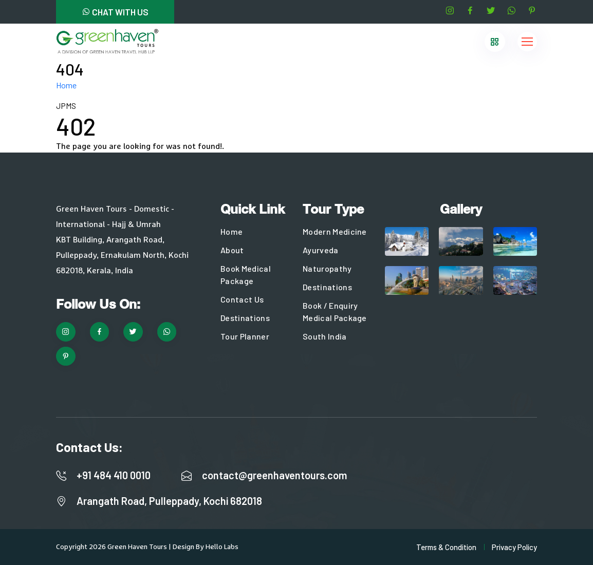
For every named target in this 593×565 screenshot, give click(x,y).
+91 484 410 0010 (114, 475)
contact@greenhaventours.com (274, 475)
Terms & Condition (446, 547)
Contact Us (242, 299)
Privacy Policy (514, 547)
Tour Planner (244, 336)
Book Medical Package (245, 274)
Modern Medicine (335, 231)
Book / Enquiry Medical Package (335, 311)
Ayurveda (321, 250)
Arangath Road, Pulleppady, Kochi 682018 (169, 501)
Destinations (245, 318)
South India (325, 336)
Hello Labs (222, 547)
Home (66, 85)
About (232, 250)
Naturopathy (327, 268)
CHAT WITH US (115, 12)
